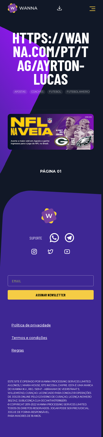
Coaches (37, 91)
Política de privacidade (31, 325)
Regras (18, 350)
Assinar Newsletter (51, 295)
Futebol (55, 91)
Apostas (20, 91)
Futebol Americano (81, 91)
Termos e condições (29, 338)
